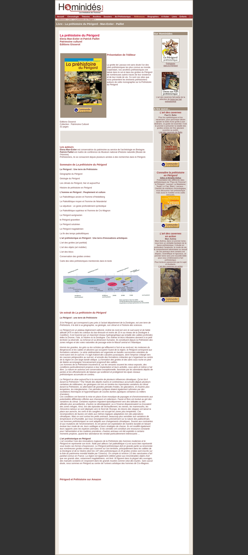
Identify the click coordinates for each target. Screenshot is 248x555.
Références (139, 17)
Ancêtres (97, 17)
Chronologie (73, 17)
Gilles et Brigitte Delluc (170, 178)
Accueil (60, 17)
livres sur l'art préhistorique (173, 100)
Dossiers (108, 17)
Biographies (153, 17)
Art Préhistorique (123, 17)
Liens (174, 17)
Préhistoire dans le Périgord (170, 64)
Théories (86, 17)
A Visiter (165, 17)
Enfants (183, 17)
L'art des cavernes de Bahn (170, 132)
